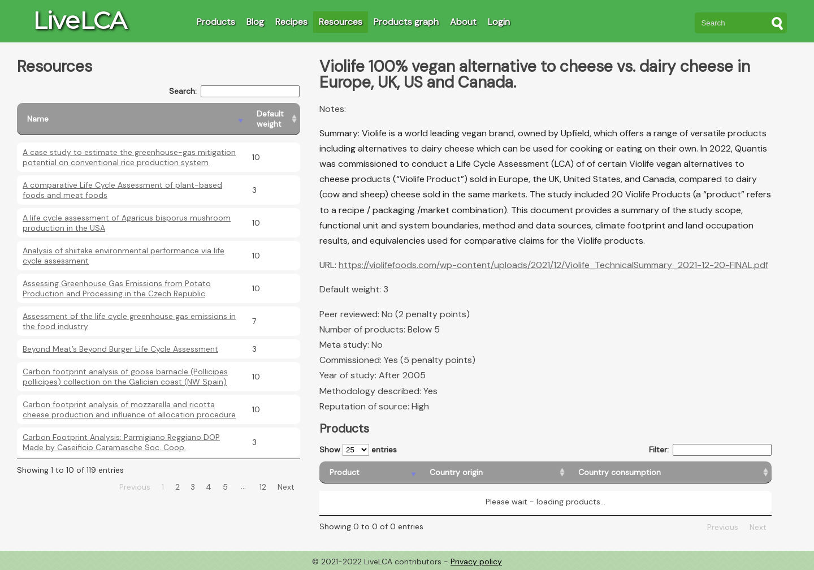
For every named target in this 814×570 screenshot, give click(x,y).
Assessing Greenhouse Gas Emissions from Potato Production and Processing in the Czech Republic (117, 288)
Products (216, 22)
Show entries (358, 450)
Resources (340, 22)
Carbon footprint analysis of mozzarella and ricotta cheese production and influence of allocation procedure (129, 409)
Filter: (710, 450)
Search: (234, 91)
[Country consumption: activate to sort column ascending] (670, 472)
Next (286, 487)
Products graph (406, 22)
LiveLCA (80, 20)
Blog (255, 22)
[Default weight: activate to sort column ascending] (273, 119)
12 (262, 487)
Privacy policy (476, 561)
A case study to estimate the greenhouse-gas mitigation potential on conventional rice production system (129, 157)
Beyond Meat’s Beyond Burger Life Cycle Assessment (120, 349)
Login (499, 22)
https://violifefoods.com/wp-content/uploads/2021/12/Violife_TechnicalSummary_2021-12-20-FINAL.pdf (553, 265)
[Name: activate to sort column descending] (131, 119)
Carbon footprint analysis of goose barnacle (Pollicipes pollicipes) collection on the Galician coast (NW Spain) (125, 376)
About (463, 22)
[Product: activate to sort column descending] (369, 472)
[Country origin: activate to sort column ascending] (493, 472)
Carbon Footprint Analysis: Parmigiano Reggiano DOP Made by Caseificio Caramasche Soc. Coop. (121, 442)
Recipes (291, 22)
